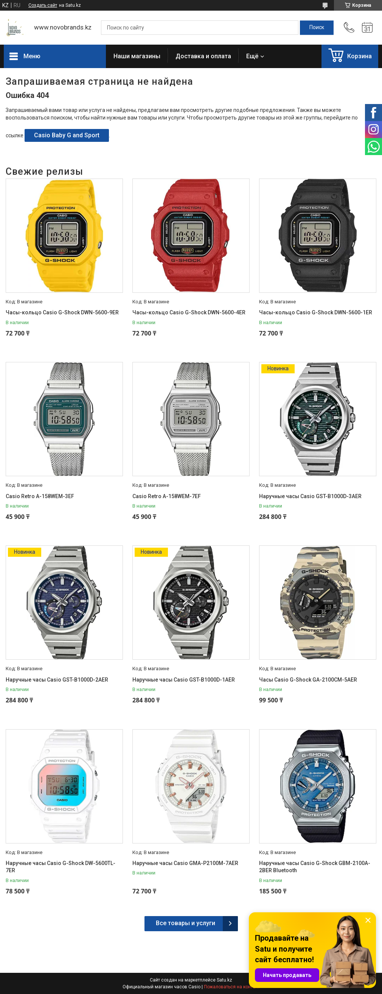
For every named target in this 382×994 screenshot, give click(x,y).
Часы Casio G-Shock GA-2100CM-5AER (308, 680)
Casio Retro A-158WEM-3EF (40, 496)
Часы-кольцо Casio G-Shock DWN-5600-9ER (62, 312)
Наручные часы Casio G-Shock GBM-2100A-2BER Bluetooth (314, 867)
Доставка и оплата (203, 56)
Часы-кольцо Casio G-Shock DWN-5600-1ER (315, 312)
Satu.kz (224, 980)
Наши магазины (136, 56)
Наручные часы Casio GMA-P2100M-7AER (185, 863)
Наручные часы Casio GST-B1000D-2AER (57, 680)
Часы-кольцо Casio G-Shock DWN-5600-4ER (188, 312)
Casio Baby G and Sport (66, 135)
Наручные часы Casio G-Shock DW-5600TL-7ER (60, 867)
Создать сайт (42, 5)
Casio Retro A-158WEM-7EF (166, 496)
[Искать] (317, 27)
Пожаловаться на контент (232, 986)
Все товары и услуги (185, 923)
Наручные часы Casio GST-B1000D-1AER (183, 680)
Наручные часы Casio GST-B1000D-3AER (310, 496)
